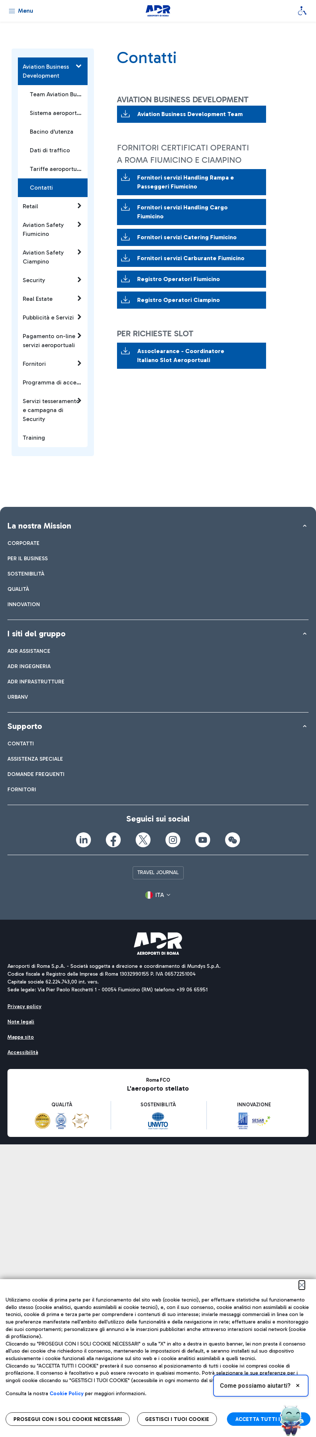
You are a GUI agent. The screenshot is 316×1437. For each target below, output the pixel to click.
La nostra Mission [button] (39, 526)
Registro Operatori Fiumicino (178, 279)
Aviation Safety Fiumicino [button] (52, 229)
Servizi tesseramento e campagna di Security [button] (52, 410)
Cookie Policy (66, 1393)
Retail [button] (52, 206)
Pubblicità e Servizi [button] (52, 317)
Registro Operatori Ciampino (178, 299)
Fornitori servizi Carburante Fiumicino (190, 258)
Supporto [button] (24, 726)
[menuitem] (23, 543)
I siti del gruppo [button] (36, 634)
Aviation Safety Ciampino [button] (52, 257)
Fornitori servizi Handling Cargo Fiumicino (182, 212)
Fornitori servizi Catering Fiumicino (187, 237)
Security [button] (52, 280)
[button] (158, 895)
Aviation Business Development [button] (52, 71)
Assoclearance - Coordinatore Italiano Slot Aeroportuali (180, 355)
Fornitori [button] (52, 363)
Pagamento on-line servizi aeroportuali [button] (52, 340)
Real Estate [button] (52, 298)
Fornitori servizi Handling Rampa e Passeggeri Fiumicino (185, 182)
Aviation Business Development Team (190, 114)
